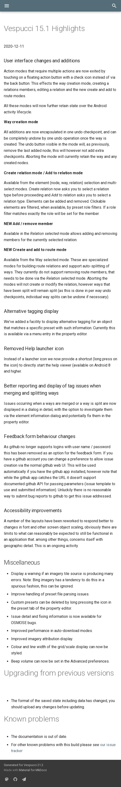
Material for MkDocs (33, 770)
